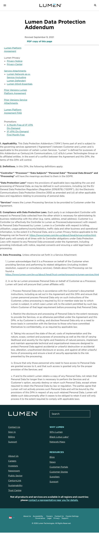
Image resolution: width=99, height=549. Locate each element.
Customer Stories (59, 471)
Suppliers (55, 476)
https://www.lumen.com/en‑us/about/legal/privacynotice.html (62, 235)
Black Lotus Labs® (59, 436)
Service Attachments (15, 70)
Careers (49, 516)
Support (12, 441)
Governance (40, 518)
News (53, 462)
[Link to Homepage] (50, 5)
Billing (11, 436)
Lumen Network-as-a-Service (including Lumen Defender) (18, 77)
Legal (49, 518)
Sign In (12, 432)
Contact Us (14, 427)
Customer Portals (59, 466)
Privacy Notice (14, 61)
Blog (52, 457)
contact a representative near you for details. (53, 500)
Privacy (57, 518)
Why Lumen (56, 432)
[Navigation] (5, 5)
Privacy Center (14, 64)
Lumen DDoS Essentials (19, 84)
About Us (27, 516)
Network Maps (57, 441)
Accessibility (38, 516)
